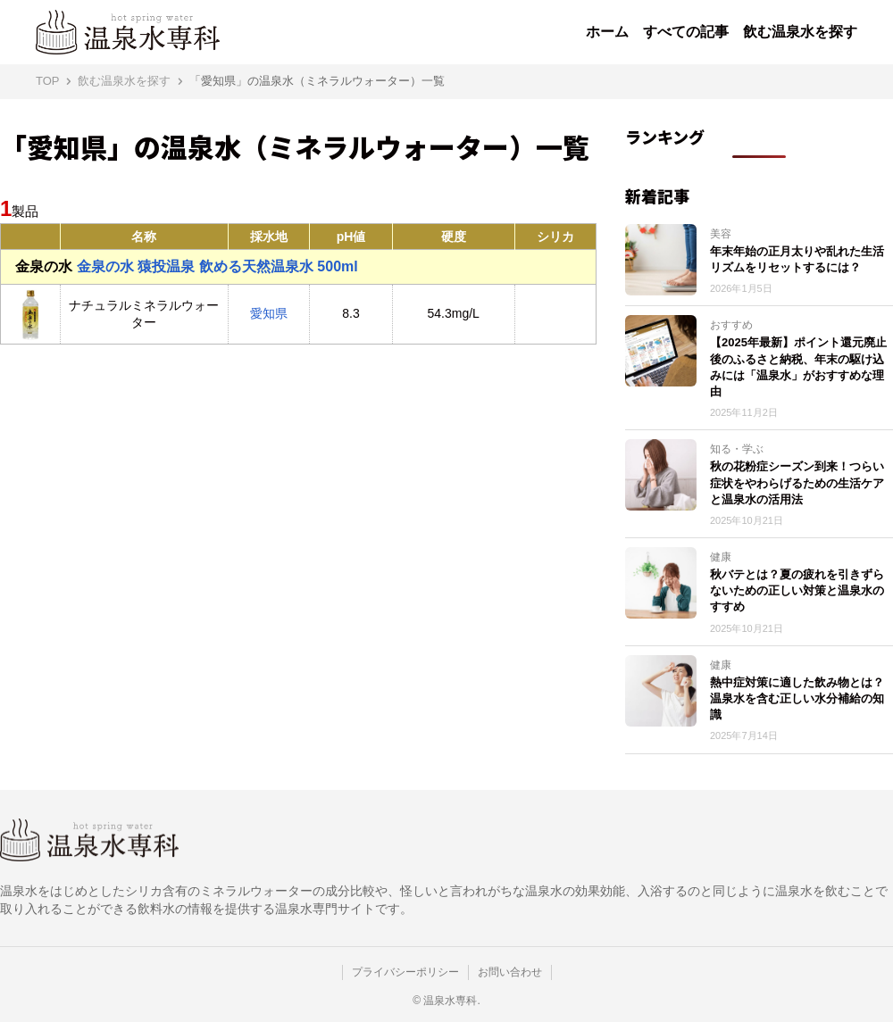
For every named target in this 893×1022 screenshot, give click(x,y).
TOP (48, 80)
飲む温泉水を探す (800, 31)
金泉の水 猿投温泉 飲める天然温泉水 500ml (186, 266)
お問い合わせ (510, 972)
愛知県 (269, 313)
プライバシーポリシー (405, 972)
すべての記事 (686, 31)
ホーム (607, 31)
